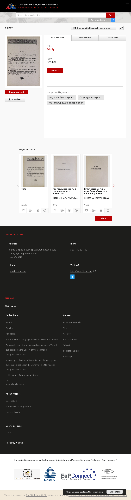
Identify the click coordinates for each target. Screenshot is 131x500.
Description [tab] (57, 38)
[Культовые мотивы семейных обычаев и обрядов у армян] (97, 171)
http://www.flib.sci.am (81, 271)
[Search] (110, 15)
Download (14, 99)
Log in (9, 432)
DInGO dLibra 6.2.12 (36, 495)
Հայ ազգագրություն (91, 97)
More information (95, 492)
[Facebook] (72, 276)
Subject (66, 345)
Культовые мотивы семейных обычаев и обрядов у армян (95, 191)
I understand (114, 492)
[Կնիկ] (34, 171)
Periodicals (11, 333)
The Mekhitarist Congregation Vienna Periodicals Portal (32, 339)
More (103, 218)
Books (9, 322)
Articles (9, 328)
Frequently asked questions (19, 406)
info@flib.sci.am (18, 271)
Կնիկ (23, 189)
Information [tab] (85, 38)
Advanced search (99, 20)
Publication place (71, 350)
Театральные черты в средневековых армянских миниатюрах (64, 191)
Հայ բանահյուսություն (61, 97)
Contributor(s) (70, 339)
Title (65, 328)
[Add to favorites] (121, 28)
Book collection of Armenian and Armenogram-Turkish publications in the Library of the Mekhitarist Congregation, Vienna (31, 350)
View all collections (15, 384)
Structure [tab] (113, 38)
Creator (67, 333)
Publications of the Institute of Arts (22, 375)
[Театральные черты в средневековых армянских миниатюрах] (65, 171)
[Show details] (44, 210)
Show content (16, 92)
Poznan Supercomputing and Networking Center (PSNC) (98, 495)
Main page (10, 306)
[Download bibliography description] (30, 210)
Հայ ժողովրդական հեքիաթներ (66, 102)
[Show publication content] (37, 210)
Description (11, 401)
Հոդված (51, 61)
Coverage (67, 356)
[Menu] (127, 2)
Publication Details (72, 322)
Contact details (13, 412)
